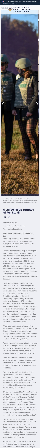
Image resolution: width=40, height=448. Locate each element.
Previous (3, 101)
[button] (9, 4)
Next (37, 101)
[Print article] (5, 217)
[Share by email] (9, 217)
